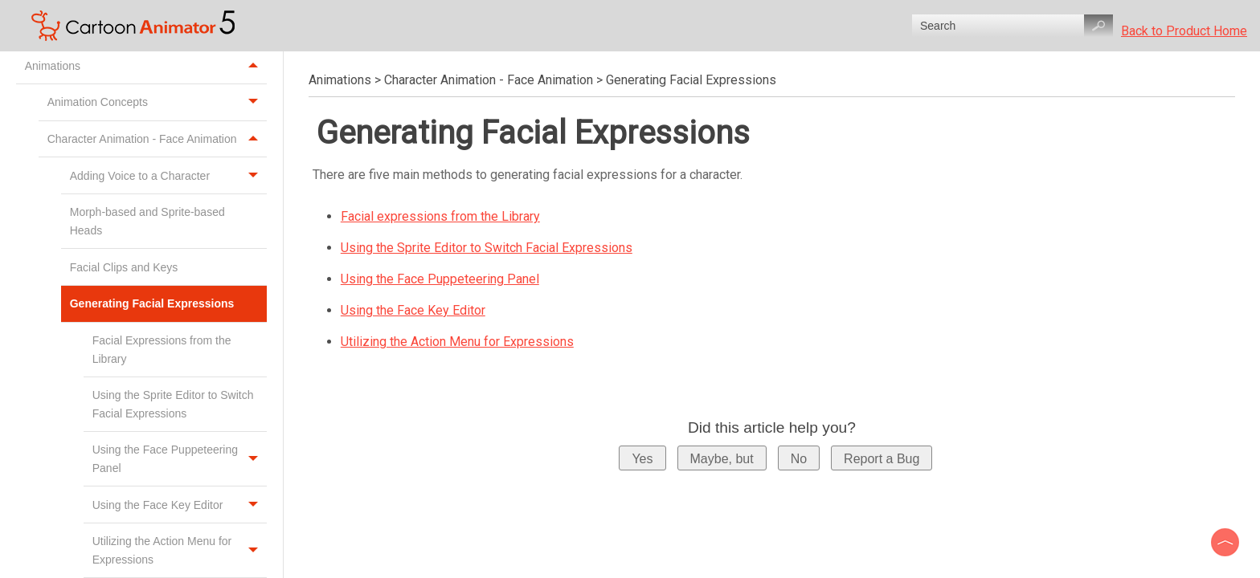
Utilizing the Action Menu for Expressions (457, 341)
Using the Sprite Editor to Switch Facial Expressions (173, 404)
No (799, 459)
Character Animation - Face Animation (157, 139)
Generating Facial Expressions (168, 304)
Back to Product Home (1184, 31)
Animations (146, 65)
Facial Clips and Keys (126, 267)
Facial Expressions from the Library (161, 349)
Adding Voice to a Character (168, 175)
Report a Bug (881, 459)
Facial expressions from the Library (440, 216)
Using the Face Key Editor (179, 504)
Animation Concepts (157, 102)
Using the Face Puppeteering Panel (179, 459)
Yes (642, 459)
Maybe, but (722, 459)
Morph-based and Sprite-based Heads (147, 221)
